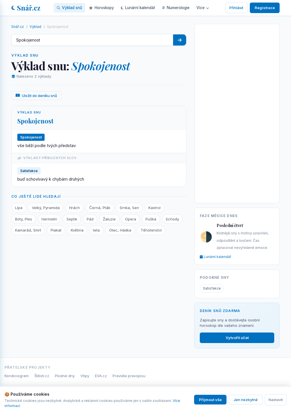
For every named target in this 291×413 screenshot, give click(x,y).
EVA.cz (101, 375)
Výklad (35, 26)
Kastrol (154, 207)
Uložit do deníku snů (36, 95)
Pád (90, 219)
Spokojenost (35, 121)
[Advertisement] (237, 112)
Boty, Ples (23, 219)
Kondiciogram (17, 375)
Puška (151, 219)
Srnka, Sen (129, 207)
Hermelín (49, 219)
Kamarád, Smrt (28, 230)
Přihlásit (236, 7)
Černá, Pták (99, 207)
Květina (77, 230)
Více (202, 7)
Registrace (265, 7)
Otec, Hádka (120, 230)
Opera (130, 219)
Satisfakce (212, 288)
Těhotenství (151, 230)
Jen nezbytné (246, 399)
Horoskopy (101, 7)
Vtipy (84, 375)
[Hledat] (179, 40)
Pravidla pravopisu (129, 375)
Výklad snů (69, 7)
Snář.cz (25, 7)
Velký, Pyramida (46, 207)
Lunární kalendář (138, 7)
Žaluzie (109, 219)
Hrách (74, 207)
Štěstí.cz (41, 375)
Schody (172, 219)
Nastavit (276, 399)
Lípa (18, 207)
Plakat (56, 230)
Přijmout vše (210, 399)
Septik (71, 219)
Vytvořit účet (237, 337)
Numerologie (176, 7)
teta (96, 230)
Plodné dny (65, 375)
